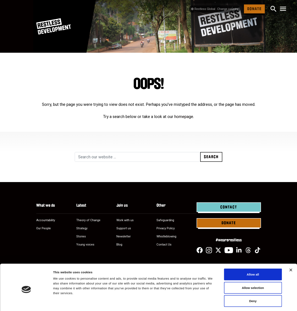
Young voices (85, 244)
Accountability (45, 220)
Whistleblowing (166, 236)
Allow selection (253, 271)
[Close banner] (290, 253)
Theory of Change (88, 220)
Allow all (253, 258)
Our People (43, 228)
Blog (119, 244)
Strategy (81, 228)
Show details (212, 303)
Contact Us (163, 244)
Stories (81, 236)
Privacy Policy (165, 228)
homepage (183, 116)
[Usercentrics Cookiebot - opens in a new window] (26, 303)
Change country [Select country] (227, 9)
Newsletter (123, 236)
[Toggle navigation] (283, 9)
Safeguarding (165, 220)
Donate (254, 9)
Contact (228, 207)
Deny (253, 284)
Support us (123, 228)
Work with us (125, 220)
